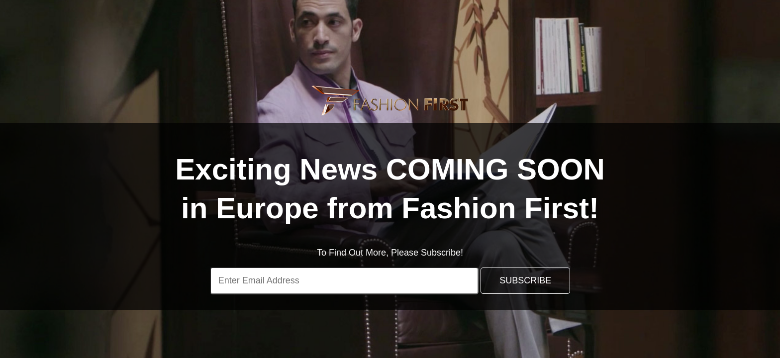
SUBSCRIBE (525, 280)
